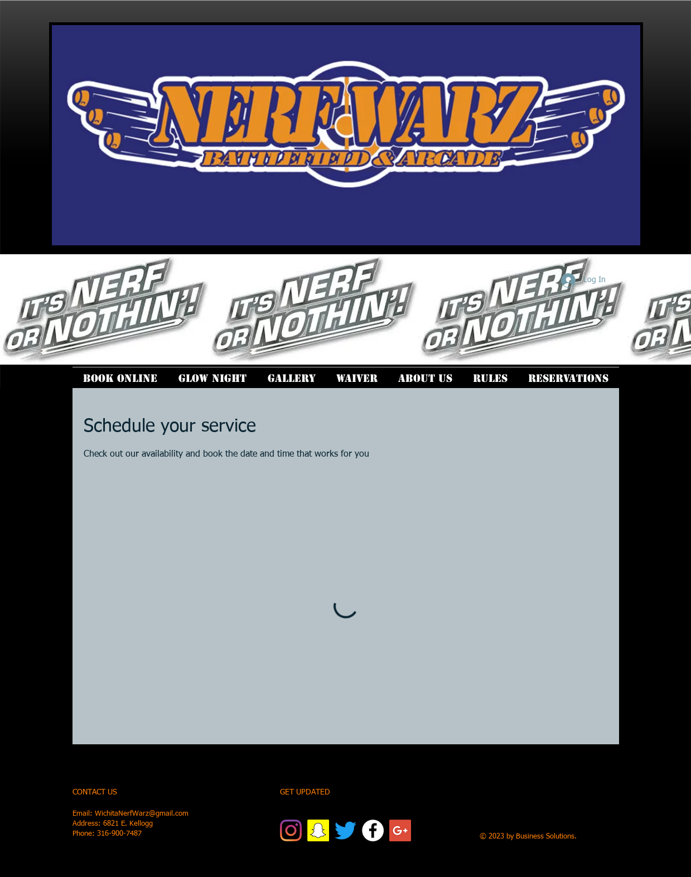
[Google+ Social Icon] (400, 830)
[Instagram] (291, 830)
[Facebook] (373, 830)
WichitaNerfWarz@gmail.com (142, 813)
